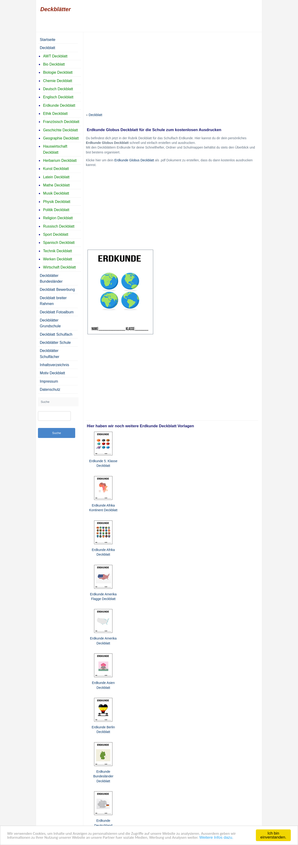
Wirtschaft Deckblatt (59, 267)
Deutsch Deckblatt (58, 89)
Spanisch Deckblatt (59, 243)
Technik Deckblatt (57, 251)
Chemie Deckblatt (57, 81)
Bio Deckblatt (54, 64)
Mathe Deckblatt (56, 185)
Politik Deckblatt (56, 210)
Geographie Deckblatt (61, 138)
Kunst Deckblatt (56, 169)
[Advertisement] (172, 67)
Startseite (47, 40)
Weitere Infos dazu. (216, 837)
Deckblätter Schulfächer (49, 353)
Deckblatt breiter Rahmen (53, 301)
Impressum (49, 381)
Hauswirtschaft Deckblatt (55, 149)
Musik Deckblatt (56, 193)
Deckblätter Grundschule (50, 323)
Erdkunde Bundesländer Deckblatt (103, 776)
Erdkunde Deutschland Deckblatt (103, 825)
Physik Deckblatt (56, 202)
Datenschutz (50, 389)
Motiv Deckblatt (52, 373)
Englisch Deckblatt (58, 97)
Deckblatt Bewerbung (57, 290)
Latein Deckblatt (56, 177)
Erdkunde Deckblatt (59, 105)
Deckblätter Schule (55, 343)
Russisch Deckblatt (58, 226)
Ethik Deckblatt (55, 114)
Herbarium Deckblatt (60, 160)
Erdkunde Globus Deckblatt (134, 160)
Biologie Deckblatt (58, 72)
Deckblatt (95, 115)
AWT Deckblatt (55, 56)
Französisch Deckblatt (61, 122)
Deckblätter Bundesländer (51, 278)
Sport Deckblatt (55, 234)
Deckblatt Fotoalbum (57, 312)
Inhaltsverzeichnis (54, 365)
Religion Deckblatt (58, 218)
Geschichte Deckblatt (60, 130)
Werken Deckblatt (57, 259)
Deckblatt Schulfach (56, 334)
